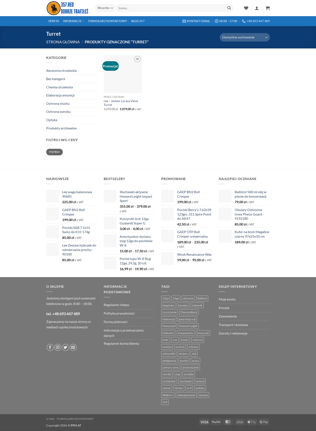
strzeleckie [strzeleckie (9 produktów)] (169, 381)
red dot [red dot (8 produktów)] (166, 374)
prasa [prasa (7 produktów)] (195, 360)
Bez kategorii (55, 79)
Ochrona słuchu (58, 103)
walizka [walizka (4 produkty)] (200, 388)
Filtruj (54, 151)
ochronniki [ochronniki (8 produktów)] (168, 353)
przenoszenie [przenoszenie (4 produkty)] (191, 367)
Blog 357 (138, 21)
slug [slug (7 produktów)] (177, 374)
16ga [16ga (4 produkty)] (176, 298)
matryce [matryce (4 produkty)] (197, 340)
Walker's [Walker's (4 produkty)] (167, 395)
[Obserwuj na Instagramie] (57, 347)
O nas (50, 418)
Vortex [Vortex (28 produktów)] (179, 388)
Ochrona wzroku (58, 111)
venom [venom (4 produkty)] (166, 388)
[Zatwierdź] (229, 8)
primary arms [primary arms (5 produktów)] (170, 367)
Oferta (53, 21)
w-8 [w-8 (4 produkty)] (189, 388)
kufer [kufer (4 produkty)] (165, 340)
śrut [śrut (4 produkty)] (164, 402)
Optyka (51, 120)
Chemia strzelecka (59, 87)
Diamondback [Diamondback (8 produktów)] (189, 312)
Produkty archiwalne (61, 128)
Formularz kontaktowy (107, 21)
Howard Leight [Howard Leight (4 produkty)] (188, 326)
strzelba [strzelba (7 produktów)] (189, 374)
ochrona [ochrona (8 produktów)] (193, 347)
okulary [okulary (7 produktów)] (183, 353)
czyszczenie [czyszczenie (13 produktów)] (169, 312)
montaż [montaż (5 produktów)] (167, 347)
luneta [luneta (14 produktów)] (185, 340)
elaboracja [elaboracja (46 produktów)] (168, 319)
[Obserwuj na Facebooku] (50, 347)
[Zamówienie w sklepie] (245, 37)
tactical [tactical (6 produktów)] (199, 381)
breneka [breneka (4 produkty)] (183, 305)
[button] (257, 8)
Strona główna (63, 42)
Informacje (73, 21)
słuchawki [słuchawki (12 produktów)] (186, 381)
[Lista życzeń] (246, 8)
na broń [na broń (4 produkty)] (180, 347)
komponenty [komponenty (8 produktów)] (185, 333)
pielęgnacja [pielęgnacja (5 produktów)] (169, 360)
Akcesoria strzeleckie (61, 70)
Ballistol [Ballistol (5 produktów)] (202, 298)
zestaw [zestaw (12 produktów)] (203, 395)
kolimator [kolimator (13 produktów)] (168, 333)
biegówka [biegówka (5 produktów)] (168, 305)
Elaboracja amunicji (60, 95)
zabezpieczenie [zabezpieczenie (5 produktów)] (186, 395)
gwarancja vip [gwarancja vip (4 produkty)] (187, 319)
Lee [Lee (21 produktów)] (175, 340)
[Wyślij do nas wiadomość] (73, 347)
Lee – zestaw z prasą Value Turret (121, 103)
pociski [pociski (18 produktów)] (184, 360)
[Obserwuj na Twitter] (65, 347)
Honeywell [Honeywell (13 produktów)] (168, 326)
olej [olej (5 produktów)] (194, 353)
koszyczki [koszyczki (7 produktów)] (203, 333)
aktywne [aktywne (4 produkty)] (188, 298)
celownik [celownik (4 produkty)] (197, 305)
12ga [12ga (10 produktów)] (165, 298)
